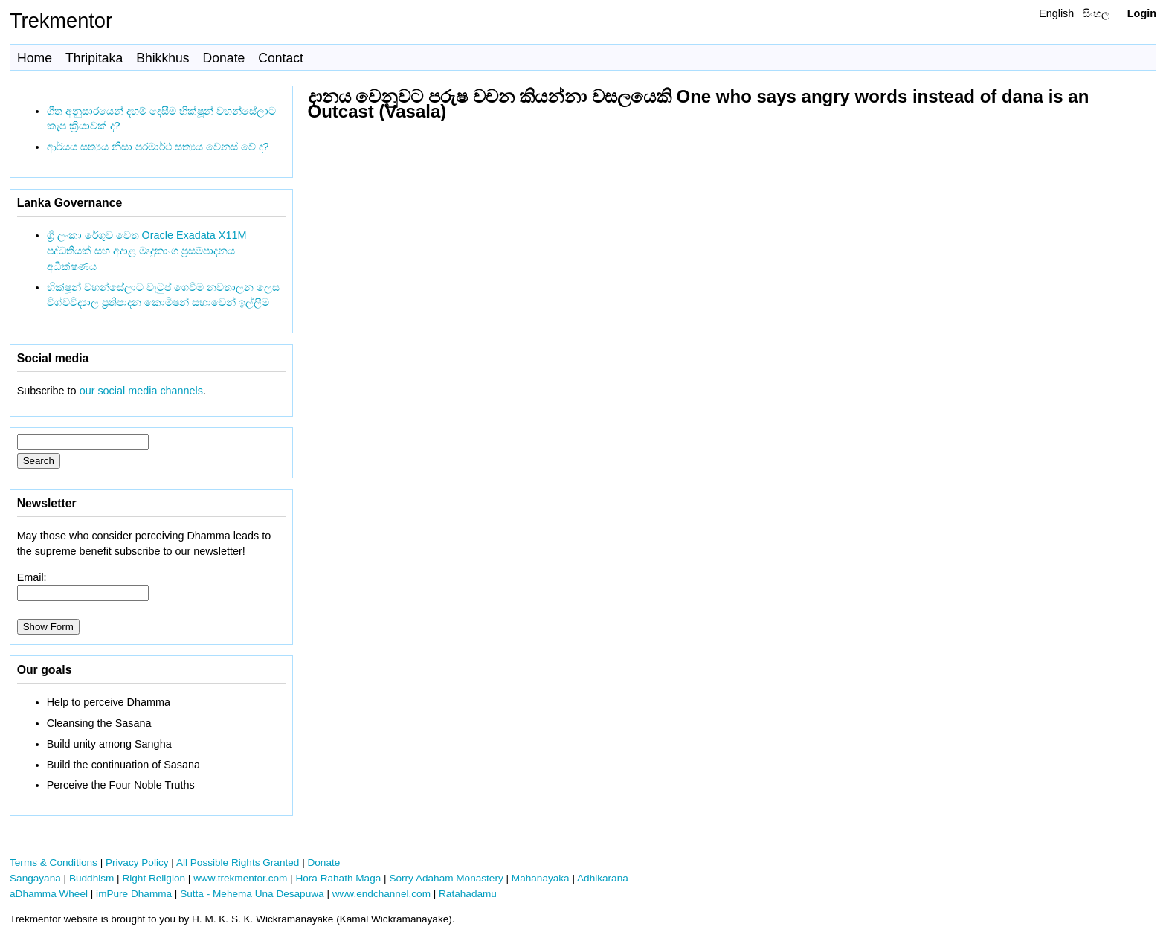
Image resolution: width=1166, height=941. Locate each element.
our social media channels (141, 390)
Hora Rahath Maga (338, 878)
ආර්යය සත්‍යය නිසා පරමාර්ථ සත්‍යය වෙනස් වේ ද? (158, 146)
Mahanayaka (541, 878)
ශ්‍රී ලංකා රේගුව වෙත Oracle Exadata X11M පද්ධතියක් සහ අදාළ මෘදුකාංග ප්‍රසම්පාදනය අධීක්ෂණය (147, 250)
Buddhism (91, 878)
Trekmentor (61, 20)
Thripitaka (94, 58)
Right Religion (153, 878)
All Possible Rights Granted (237, 862)
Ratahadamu (468, 893)
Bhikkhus (162, 58)
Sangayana (35, 878)
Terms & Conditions (53, 862)
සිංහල (1096, 13)
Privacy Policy (137, 862)
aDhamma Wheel (49, 893)
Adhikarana (602, 878)
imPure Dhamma (134, 893)
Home (34, 58)
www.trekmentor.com (240, 878)
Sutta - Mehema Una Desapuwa (251, 893)
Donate (224, 58)
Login (1141, 13)
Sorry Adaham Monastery (446, 878)
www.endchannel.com (381, 893)
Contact (280, 58)
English (1056, 13)
